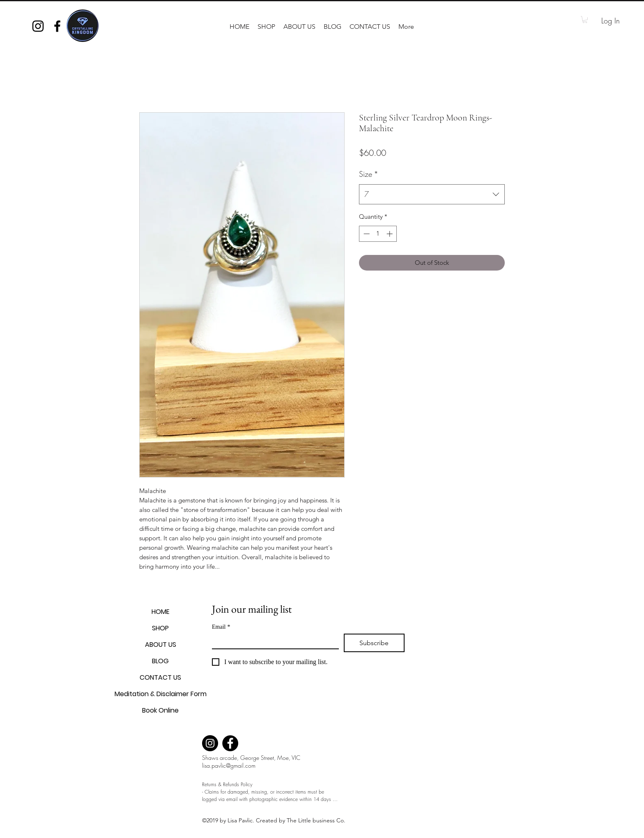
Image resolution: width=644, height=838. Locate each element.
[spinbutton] (378, 233)
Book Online (160, 710)
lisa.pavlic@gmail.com (228, 765)
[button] (266, 27)
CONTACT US (160, 677)
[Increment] (390, 233)
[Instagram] (210, 743)
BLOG (160, 661)
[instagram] (38, 26)
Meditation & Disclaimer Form (160, 694)
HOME (161, 611)
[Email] (273, 641)
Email (221, 626)
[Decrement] (365, 233)
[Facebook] (230, 743)
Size (368, 174)
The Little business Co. (317, 820)
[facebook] (57, 26)
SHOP (160, 628)
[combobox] (432, 194)
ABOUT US (160, 644)
